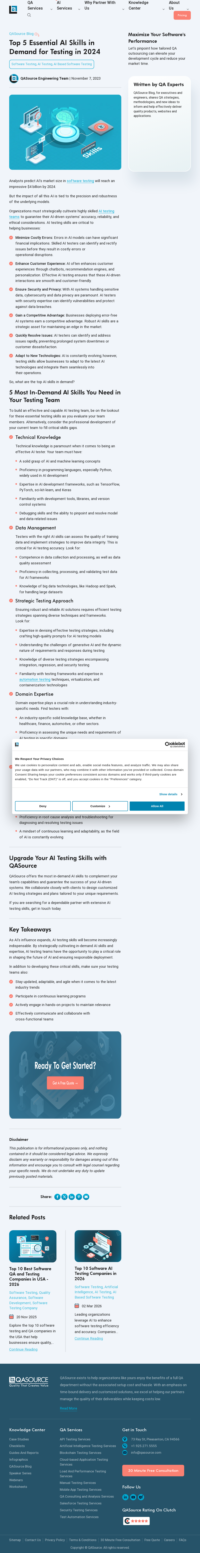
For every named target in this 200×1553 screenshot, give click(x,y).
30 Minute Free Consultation (153, 1470)
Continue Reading (23, 1349)
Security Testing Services (79, 1510)
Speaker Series (20, 1473)
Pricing (182, 9)
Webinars (16, 1480)
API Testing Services (75, 1439)
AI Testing (45, 64)
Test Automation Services (79, 1517)
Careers (169, 1540)
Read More (68, 1408)
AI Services (59, 10)
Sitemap (15, 1540)
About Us (148, 10)
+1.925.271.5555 (139, 1446)
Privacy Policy (55, 1540)
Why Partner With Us (88, 10)
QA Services (36, 10)
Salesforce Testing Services (81, 1503)
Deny (42, 806)
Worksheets (18, 1487)
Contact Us (33, 1540)
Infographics (18, 1459)
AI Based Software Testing (73, 64)
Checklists (17, 1446)
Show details (168, 794)
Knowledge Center (122, 10)
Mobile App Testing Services (81, 1490)
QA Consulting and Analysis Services (87, 1496)
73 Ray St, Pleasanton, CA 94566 (150, 1439)
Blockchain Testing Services (80, 1453)
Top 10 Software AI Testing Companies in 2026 (95, 1273)
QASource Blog (21, 34)
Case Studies (19, 1439)
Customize (100, 806)
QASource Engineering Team (44, 78)
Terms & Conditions (82, 1540)
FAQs (182, 1540)
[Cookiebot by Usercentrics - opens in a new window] (168, 745)
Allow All (157, 806)
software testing (80, 181)
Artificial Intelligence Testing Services (88, 1446)
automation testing (34, 679)
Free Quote (152, 1540)
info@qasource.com (141, 1452)
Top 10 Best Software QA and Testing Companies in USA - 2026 (30, 1276)
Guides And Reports (24, 1453)
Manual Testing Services (78, 1483)
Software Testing (24, 64)
